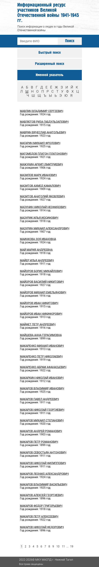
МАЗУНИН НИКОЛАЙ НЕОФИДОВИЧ (43, 207)
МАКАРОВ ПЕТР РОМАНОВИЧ (39, 441)
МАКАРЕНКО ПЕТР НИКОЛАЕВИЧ (41, 356)
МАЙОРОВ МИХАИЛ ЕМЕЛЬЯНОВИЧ (43, 292)
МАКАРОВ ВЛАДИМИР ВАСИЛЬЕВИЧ (43, 484)
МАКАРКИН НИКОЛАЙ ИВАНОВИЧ (42, 377)
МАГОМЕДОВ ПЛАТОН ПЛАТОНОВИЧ (43, 153)
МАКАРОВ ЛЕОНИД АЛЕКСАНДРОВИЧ (44, 473)
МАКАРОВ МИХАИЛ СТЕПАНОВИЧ (42, 420)
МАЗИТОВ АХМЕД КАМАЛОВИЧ (40, 185)
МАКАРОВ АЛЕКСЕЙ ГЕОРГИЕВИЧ (41, 495)
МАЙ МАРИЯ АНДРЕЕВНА (36, 249)
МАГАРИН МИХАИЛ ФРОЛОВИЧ (40, 143)
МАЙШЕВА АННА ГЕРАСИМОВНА (41, 335)
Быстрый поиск (49, 52)
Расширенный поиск (49, 63)
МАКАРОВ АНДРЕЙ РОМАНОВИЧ (41, 431)
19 (71, 546)
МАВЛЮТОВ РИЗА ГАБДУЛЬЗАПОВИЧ (44, 121)
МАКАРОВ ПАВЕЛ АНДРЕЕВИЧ (39, 399)
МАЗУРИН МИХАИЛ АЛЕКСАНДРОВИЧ (44, 228)
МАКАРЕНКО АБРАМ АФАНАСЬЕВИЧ (43, 367)
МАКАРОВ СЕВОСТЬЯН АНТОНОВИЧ (43, 452)
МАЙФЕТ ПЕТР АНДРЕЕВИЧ (38, 324)
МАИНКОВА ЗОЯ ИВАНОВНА (38, 239)
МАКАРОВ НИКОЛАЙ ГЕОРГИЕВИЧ (42, 409)
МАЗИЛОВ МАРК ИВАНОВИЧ (38, 175)
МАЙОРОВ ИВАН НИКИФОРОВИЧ (41, 313)
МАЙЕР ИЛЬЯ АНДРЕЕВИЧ (37, 260)
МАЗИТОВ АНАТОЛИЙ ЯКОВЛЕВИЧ (42, 196)
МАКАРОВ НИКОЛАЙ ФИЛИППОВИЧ (43, 463)
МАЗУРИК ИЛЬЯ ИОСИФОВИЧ (39, 217)
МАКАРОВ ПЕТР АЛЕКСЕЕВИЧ (39, 516)
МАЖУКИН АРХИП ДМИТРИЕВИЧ (41, 164)
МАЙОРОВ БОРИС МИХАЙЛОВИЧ (41, 271)
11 (63, 546)
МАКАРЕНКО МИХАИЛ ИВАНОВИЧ (42, 345)
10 (57, 546)
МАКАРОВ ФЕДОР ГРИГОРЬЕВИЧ (41, 505)
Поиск (69, 41)
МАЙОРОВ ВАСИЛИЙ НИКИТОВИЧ (42, 281)
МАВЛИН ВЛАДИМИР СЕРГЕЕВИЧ (41, 111)
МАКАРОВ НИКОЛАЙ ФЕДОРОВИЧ (42, 527)
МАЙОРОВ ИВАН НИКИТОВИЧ (39, 303)
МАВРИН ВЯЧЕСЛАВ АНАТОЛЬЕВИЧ (43, 132)
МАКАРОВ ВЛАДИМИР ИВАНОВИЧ (42, 388)
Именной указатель (49, 75)
